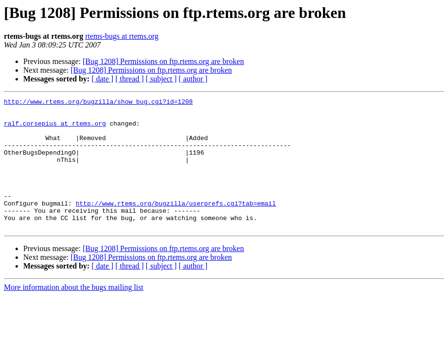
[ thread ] (129, 79)
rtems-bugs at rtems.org (121, 36)
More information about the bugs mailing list (73, 313)
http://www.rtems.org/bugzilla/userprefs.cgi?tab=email (176, 225)
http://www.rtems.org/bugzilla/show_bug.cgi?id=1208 (98, 102)
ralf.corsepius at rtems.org (55, 129)
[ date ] (102, 79)
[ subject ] (161, 79)
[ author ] (193, 79)
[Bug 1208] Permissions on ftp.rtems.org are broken (163, 61)
